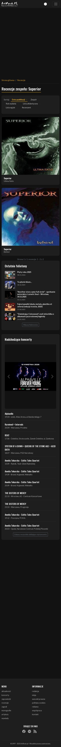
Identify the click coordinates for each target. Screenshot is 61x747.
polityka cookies (38, 703)
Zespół (34, 100)
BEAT (7, 435)
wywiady (5, 718)
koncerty (5, 695)
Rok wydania (11, 104)
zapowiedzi (6, 699)
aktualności (6, 691)
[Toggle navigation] (55, 4)
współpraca (37, 710)
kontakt (35, 714)
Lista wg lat (10, 107)
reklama (35, 707)
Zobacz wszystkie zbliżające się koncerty (30, 534)
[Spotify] (29, 731)
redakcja (35, 691)
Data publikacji (18, 100)
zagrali (4, 707)
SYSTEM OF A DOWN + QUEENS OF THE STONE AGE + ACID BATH (30, 447)
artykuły (5, 714)
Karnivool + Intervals (14, 424)
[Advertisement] (30, 41)
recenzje (5, 703)
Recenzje (21, 80)
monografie (6, 710)
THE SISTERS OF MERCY (15, 493)
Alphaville (9, 413)
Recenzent (26, 107)
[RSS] (35, 731)
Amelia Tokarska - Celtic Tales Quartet (22, 460)
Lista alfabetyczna (30, 104)
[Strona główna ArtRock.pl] (10, 4)
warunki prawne (38, 699)
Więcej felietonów (30, 325)
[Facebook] (23, 731)
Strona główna (8, 80)
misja (34, 695)
